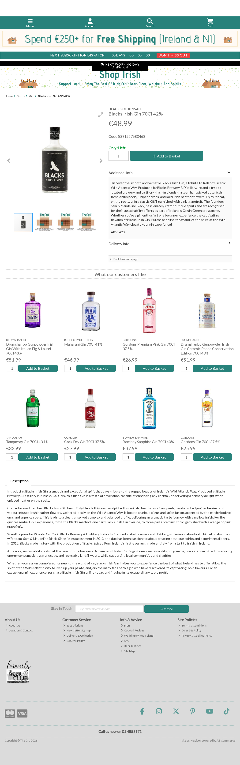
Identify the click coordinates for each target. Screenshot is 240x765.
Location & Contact (19, 630)
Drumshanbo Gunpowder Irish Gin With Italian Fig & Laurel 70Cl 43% (30, 348)
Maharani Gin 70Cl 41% (83, 344)
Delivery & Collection (78, 635)
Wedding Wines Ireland (137, 635)
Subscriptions (73, 625)
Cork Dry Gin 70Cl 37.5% (84, 441)
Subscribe (167, 609)
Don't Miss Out (173, 55)
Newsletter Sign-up (76, 630)
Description (19, 480)
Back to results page (125, 259)
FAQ (125, 640)
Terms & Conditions (192, 625)
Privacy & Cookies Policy (195, 635)
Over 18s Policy (189, 630)
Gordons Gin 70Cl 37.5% (200, 441)
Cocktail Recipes (133, 630)
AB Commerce (226, 740)
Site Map (128, 651)
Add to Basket (166, 156)
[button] (101, 115)
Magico (195, 740)
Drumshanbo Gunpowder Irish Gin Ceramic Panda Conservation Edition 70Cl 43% (207, 348)
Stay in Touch (61, 608)
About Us (13, 625)
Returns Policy (74, 640)
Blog (125, 625)
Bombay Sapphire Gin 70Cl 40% (148, 441)
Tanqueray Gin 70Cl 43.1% (27, 441)
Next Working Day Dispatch (120, 66)
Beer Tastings (131, 646)
